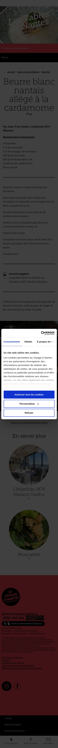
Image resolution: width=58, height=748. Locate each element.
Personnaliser (29, 403)
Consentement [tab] (12, 341)
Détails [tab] (28, 341)
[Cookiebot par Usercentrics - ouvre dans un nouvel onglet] (41, 333)
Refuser (29, 412)
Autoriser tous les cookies (29, 394)
